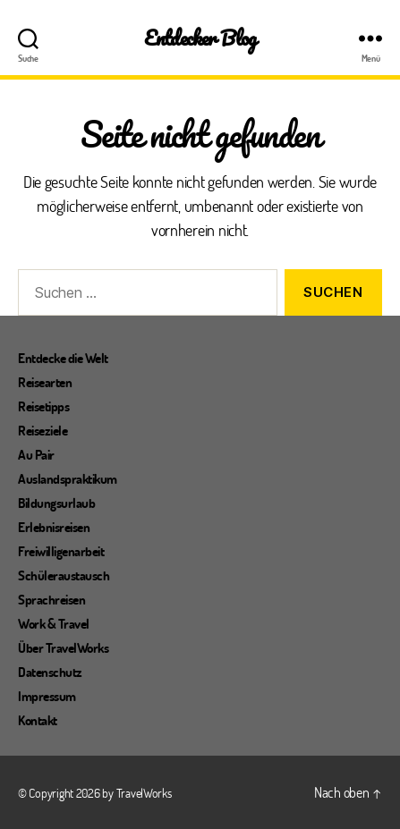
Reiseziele (42, 430)
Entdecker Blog (200, 38)
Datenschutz (50, 672)
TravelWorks (144, 792)
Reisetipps (43, 406)
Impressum (47, 696)
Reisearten (45, 382)
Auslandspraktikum (67, 478)
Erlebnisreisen (53, 527)
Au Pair (36, 454)
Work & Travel (53, 623)
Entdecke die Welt (63, 358)
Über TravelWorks (63, 647)
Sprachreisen (51, 599)
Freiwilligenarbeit (61, 551)
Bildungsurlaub (56, 503)
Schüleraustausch (63, 575)
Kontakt (37, 720)
